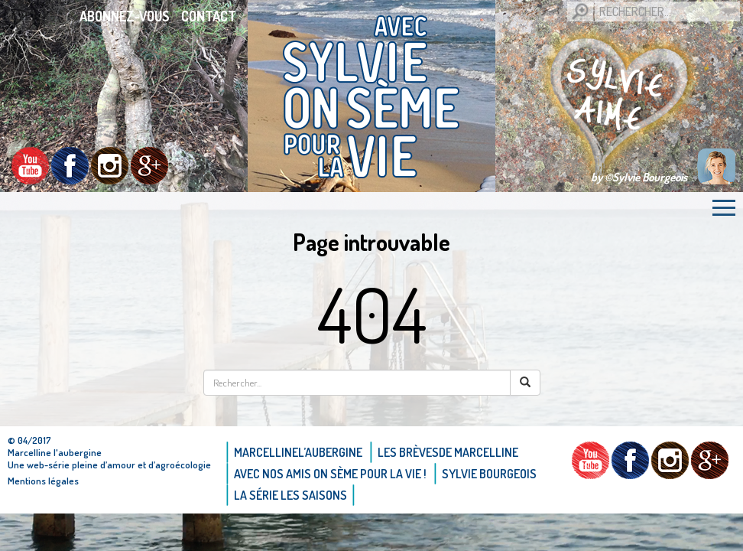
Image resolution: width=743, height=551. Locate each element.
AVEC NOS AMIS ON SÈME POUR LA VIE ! (330, 473)
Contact (208, 16)
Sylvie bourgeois (489, 473)
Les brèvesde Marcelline (448, 452)
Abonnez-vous (124, 16)
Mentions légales (43, 480)
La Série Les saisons (290, 495)
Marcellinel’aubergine (298, 452)
